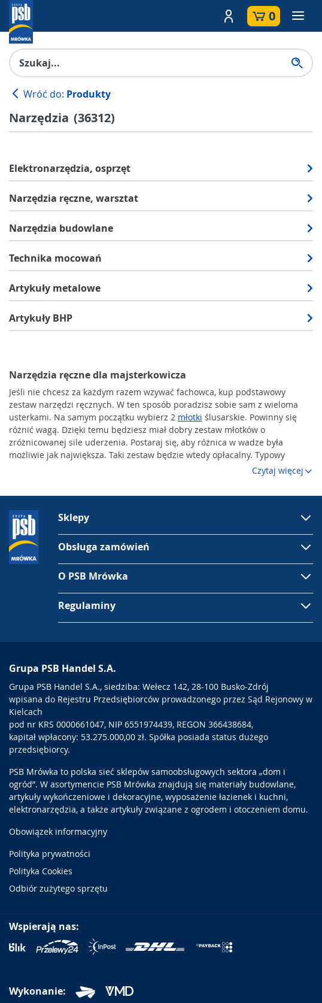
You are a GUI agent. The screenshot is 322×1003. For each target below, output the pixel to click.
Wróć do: (60, 94)
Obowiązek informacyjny (58, 831)
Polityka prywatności (49, 853)
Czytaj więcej (282, 470)
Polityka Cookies (40, 871)
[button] (228, 16)
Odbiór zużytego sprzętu (58, 888)
